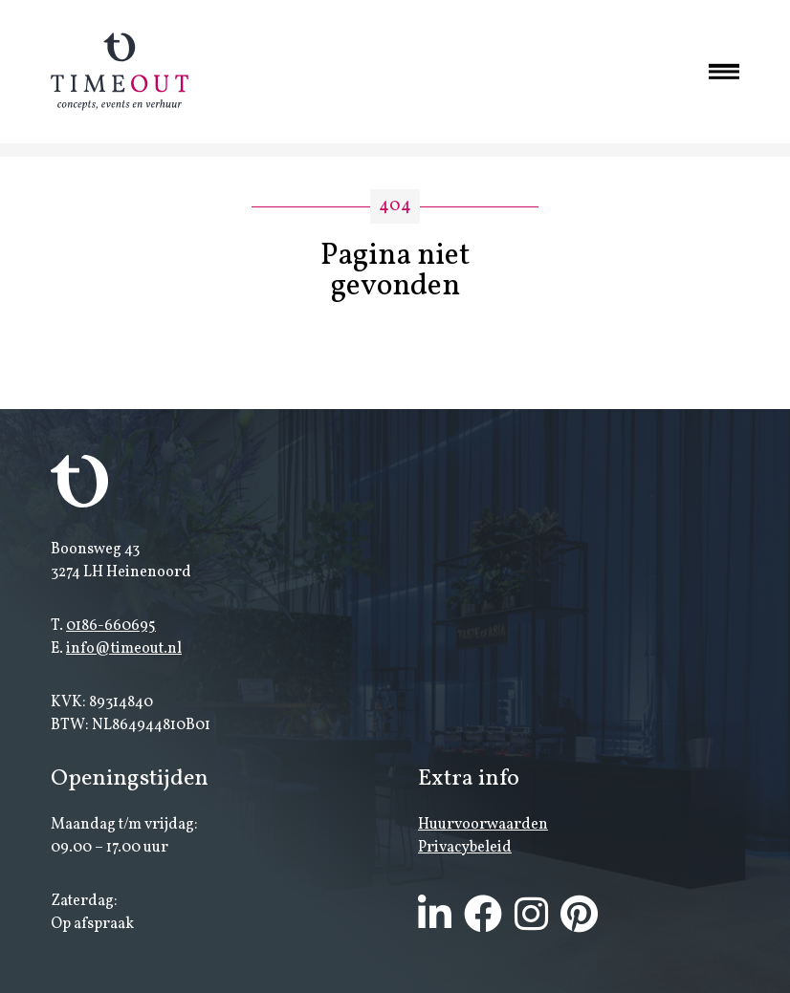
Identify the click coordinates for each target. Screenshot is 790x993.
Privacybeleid (465, 847)
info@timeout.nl (124, 648)
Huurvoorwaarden (483, 824)
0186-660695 (111, 626)
